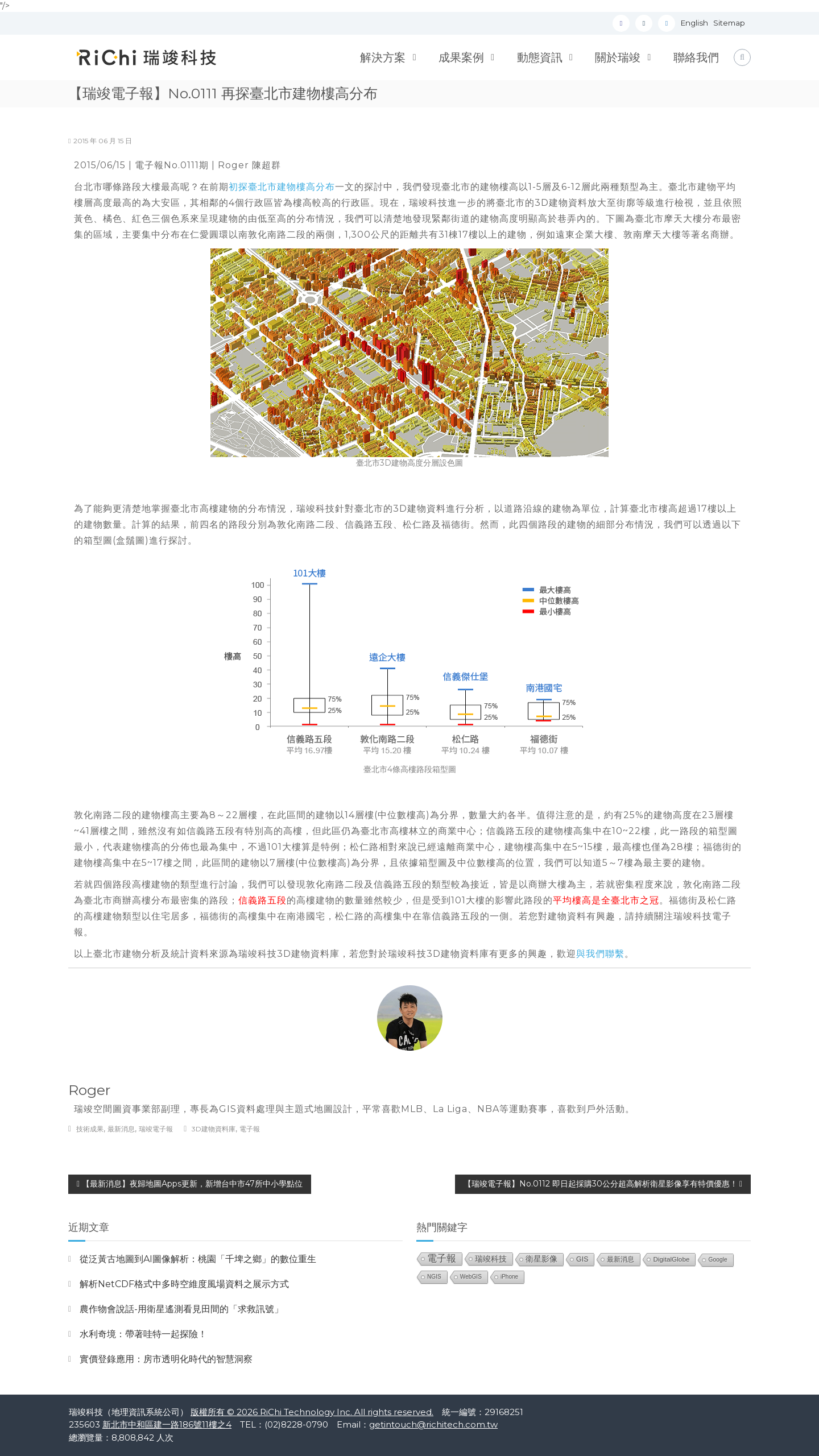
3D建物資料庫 (213, 1129)
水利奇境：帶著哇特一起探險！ (143, 1334)
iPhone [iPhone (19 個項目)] (509, 1277)
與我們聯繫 (600, 953)
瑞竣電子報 (156, 1129)
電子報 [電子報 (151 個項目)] (441, 1258)
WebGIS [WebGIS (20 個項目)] (471, 1277)
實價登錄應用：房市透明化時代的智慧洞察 (166, 1359)
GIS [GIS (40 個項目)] (582, 1259)
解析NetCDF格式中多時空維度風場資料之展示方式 (184, 1284)
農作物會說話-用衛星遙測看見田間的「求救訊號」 (181, 1309)
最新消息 (121, 1129)
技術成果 (90, 1129)
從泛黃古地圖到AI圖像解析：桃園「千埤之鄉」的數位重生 (198, 1259)
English (694, 22)
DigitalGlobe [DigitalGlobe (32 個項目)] (671, 1259)
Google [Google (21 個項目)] (717, 1259)
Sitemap (729, 22)
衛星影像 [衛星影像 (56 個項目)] (541, 1259)
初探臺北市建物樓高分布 (282, 186)
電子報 (249, 1129)
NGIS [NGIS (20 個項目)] (434, 1277)
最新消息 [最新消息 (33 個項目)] (620, 1259)
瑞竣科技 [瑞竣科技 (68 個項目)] (491, 1258)
